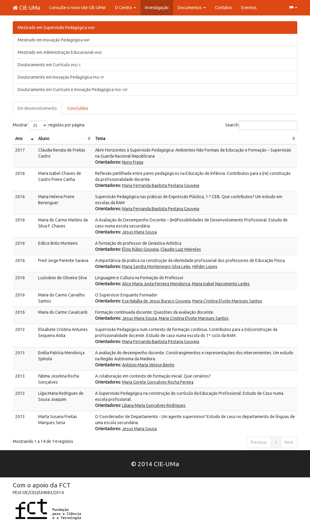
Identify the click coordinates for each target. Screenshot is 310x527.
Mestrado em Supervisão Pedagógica (56, 27)
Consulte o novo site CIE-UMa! (77, 7)
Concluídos (77, 108)
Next (289, 442)
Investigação (157, 7)
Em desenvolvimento (37, 108)
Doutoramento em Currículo (49, 64)
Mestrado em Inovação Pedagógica (54, 40)
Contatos (223, 7)
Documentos (192, 7)
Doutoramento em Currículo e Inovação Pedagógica (72, 89)
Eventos (249, 7)
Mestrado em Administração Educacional (60, 52)
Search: (261, 125)
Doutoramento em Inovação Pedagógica (61, 77)
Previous (259, 442)
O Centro (125, 7)
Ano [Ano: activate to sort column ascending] (19, 138)
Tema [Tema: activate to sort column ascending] (100, 138)
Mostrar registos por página (48, 125)
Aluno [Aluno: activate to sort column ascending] (43, 138)
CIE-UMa (26, 8)
